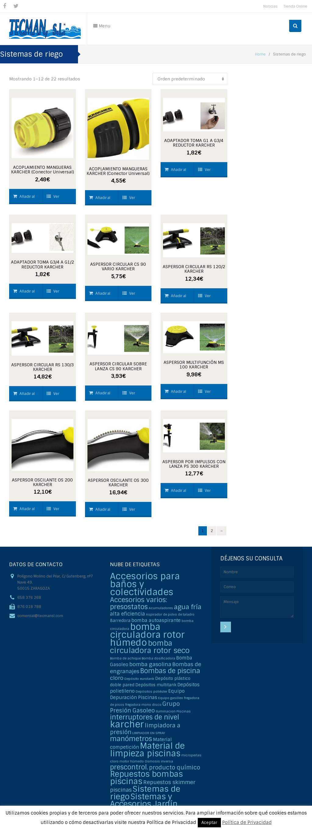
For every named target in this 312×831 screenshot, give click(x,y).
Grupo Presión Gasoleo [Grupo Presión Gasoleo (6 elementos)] (145, 707)
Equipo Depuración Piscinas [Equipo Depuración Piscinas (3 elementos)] (147, 694)
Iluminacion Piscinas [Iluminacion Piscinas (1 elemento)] (173, 711)
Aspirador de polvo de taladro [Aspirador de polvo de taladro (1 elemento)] (170, 614)
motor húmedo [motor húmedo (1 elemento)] (131, 761)
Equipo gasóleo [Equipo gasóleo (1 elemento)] (170, 698)
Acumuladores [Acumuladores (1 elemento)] (161, 608)
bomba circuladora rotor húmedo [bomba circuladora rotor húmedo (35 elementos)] (147, 634)
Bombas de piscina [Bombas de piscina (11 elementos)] (170, 670)
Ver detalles (54, 199)
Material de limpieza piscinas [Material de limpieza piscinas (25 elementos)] (147, 749)
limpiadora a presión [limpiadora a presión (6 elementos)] (145, 729)
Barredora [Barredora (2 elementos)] (120, 620)
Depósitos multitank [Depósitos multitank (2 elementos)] (155, 684)
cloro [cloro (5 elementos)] (116, 677)
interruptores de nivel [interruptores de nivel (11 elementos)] (144, 717)
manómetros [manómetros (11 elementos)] (131, 738)
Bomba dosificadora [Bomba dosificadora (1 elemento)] (158, 658)
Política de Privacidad (247, 822)
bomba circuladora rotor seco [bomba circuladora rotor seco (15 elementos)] (150, 646)
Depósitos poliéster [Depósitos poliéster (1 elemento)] (151, 691)
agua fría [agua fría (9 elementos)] (187, 607)
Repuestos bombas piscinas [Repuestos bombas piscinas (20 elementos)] (146, 778)
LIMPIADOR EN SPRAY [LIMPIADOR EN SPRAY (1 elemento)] (148, 733)
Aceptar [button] (209, 822)
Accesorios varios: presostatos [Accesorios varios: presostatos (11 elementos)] (138, 603)
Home (260, 54)
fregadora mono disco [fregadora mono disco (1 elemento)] (143, 704)
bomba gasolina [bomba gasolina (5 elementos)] (150, 664)
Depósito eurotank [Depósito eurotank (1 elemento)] (139, 679)
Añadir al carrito (24, 199)
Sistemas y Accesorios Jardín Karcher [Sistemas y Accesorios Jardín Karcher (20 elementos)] (144, 804)
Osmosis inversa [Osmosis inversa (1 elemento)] (159, 761)
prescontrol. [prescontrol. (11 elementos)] (129, 767)
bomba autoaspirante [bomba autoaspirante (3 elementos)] (156, 620)
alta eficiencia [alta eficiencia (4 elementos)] (127, 614)
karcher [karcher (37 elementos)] (127, 724)
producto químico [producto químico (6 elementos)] (174, 767)
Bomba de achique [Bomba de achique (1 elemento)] (125, 658)
